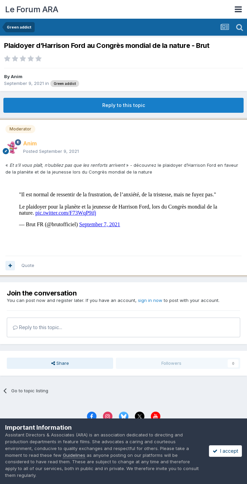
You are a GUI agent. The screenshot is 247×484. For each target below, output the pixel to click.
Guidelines (74, 455)
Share (60, 363)
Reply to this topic (123, 105)
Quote (27, 265)
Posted (51, 151)
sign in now (150, 300)
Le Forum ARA (31, 9)
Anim (16, 76)
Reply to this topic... (37, 327)
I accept (225, 451)
